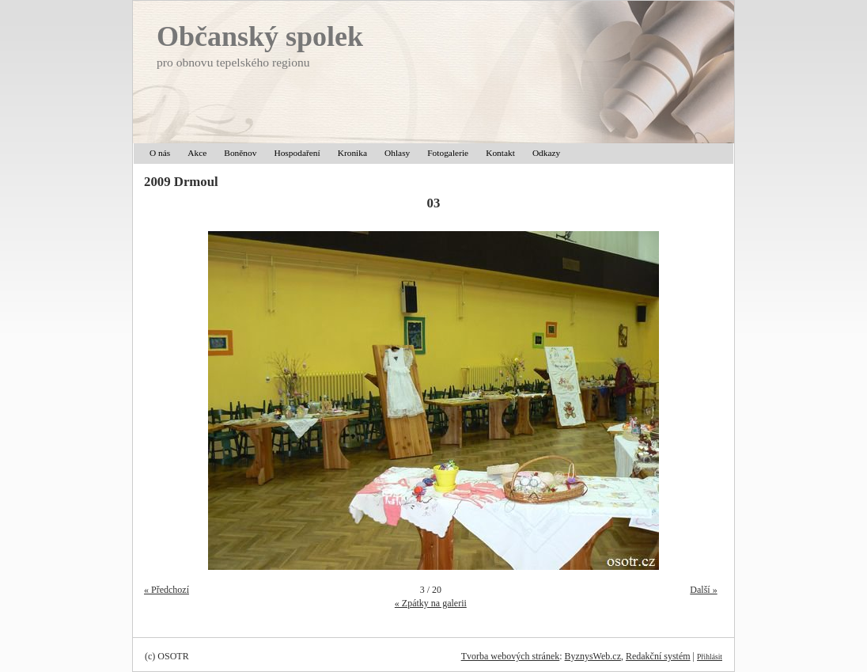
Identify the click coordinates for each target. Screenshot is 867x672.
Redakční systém (658, 656)
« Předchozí (166, 589)
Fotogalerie (447, 153)
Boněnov (240, 153)
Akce (196, 153)
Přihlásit (709, 656)
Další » (703, 589)
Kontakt (500, 153)
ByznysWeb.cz (593, 656)
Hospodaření (297, 153)
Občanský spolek (260, 36)
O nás (160, 153)
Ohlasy (397, 153)
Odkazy (546, 153)
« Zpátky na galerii (431, 603)
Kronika (352, 153)
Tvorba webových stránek (510, 656)
